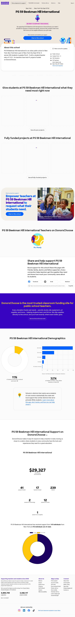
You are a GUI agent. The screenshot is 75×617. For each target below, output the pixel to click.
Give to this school (37, 38)
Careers (40, 590)
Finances (41, 586)
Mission (40, 580)
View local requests (57, 65)
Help (59, 3)
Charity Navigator (5, 589)
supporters (9, 594)
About (14, 75)
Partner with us (45, 3)
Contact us (66, 590)
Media (65, 584)
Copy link (70, 286)
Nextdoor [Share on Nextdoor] (65, 282)
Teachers (40, 75)
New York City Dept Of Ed (41, 8)
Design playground (68, 588)
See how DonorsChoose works (38, 318)
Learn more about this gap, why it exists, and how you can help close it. (40, 402)
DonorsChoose (5, 3)
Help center (66, 580)
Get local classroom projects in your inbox (49, 610)
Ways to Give (55, 579)
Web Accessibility (43, 591)
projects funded (28, 594)
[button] (51, 285)
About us (53, 3)
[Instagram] (19, 610)
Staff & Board (42, 588)
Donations (59, 75)
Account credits (54, 582)
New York (29, 8)
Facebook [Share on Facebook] (33, 282)
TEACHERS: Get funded (33, 3)
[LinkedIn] (24, 610)
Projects (30, 75)
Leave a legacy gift (55, 593)
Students (50, 75)
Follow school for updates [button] (59, 48)
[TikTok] (34, 610)
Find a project (54, 580)
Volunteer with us (55, 591)
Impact (22, 75)
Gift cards (53, 584)
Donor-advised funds (56, 586)
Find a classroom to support (19, 3)
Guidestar (13, 589)
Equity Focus (41, 584)
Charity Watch (26, 588)
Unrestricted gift (55, 595)
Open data (66, 586)
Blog (68, 584)
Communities (67, 582)
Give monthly (54, 590)
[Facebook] (29, 610)
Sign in (72, 3)
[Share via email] (51, 281)
